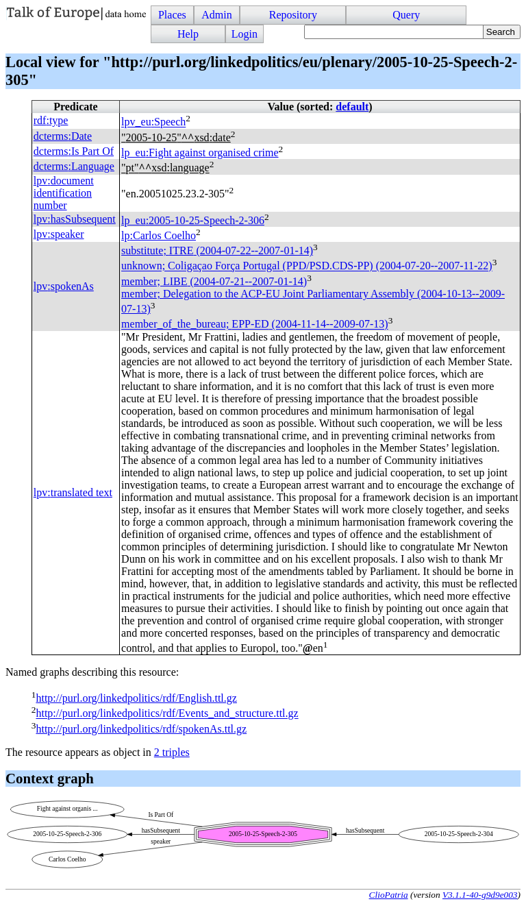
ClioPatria (388, 895)
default (352, 106)
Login (244, 34)
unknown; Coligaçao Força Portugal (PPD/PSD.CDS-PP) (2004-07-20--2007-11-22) (306, 266)
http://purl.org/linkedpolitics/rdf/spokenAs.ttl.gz (141, 729)
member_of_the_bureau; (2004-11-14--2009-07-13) (254, 324)
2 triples (172, 752)
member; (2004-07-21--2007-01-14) (214, 281)
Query (406, 15)
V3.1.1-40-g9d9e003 (480, 895)
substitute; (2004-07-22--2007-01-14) (217, 250)
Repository (293, 15)
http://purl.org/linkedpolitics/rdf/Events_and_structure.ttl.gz (167, 714)
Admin (216, 15)
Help (188, 34)
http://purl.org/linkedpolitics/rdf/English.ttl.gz (136, 698)
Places (172, 15)
